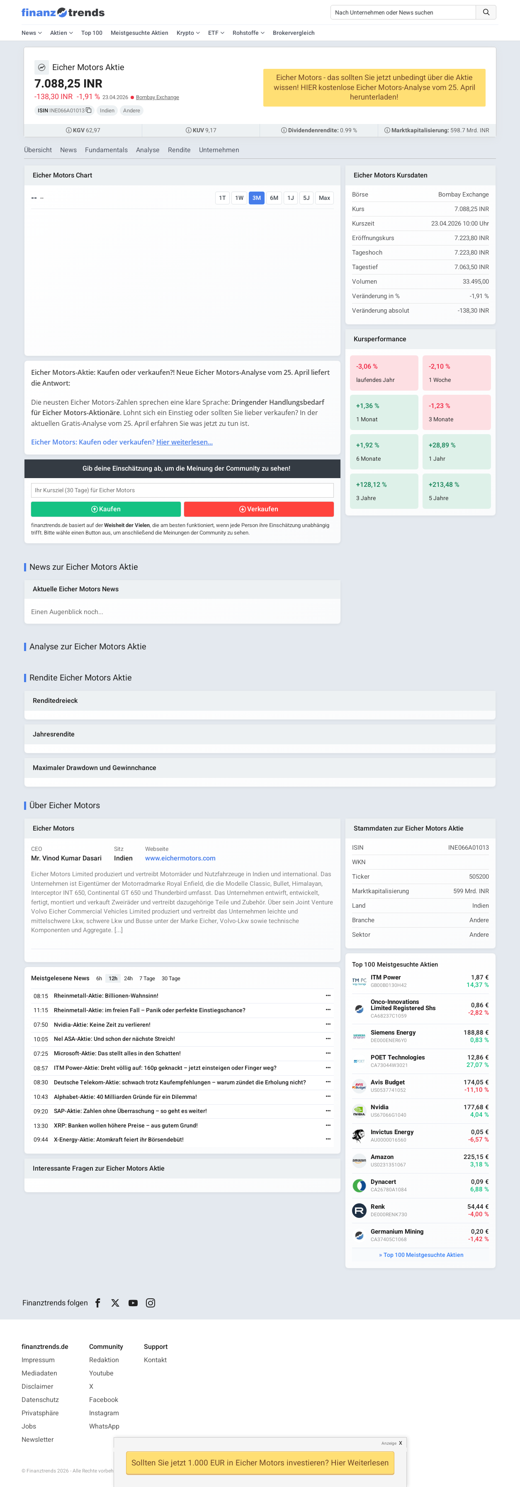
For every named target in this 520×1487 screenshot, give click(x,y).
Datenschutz (40, 1400)
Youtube (101, 1373)
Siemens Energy (393, 1033)
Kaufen (110, 509)
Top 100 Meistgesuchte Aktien (424, 1255)
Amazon (382, 1157)
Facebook (103, 1400)
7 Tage (147, 978)
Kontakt (155, 1360)
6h (99, 978)
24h (128, 978)
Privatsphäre (40, 1413)
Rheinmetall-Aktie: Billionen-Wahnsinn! (106, 995)
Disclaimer (37, 1387)
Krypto (185, 33)
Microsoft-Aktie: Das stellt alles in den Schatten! (117, 1053)
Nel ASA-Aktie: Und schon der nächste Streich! (114, 1039)
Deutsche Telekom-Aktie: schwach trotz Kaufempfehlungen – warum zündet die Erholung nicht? (180, 1082)
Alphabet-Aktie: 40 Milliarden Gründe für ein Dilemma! (125, 1097)
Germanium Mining (397, 1232)
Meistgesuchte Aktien (139, 33)
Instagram (104, 1413)
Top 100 (91, 33)
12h (113, 978)
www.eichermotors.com (180, 858)
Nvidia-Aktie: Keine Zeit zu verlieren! (102, 1024)
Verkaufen (262, 509)
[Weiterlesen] (328, 996)
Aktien (58, 33)
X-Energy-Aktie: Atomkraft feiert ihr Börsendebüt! (119, 1139)
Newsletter (37, 1440)
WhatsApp (104, 1426)
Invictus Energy (392, 1132)
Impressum (38, 1360)
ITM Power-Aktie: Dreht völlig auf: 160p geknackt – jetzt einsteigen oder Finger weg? (165, 1068)
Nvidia (380, 1107)
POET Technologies (398, 1058)
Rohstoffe (246, 33)
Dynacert (383, 1182)
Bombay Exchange (157, 97)
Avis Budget (388, 1082)
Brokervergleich (294, 33)
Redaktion (104, 1360)
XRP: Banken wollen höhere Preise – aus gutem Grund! (126, 1125)
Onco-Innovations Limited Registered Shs (403, 1005)
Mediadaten (39, 1373)
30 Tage (171, 978)
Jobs (29, 1426)
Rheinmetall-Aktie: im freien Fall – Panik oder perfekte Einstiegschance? (149, 1010)
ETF (213, 33)
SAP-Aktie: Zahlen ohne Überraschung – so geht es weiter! (130, 1111)
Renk (378, 1207)
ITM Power (386, 977)
